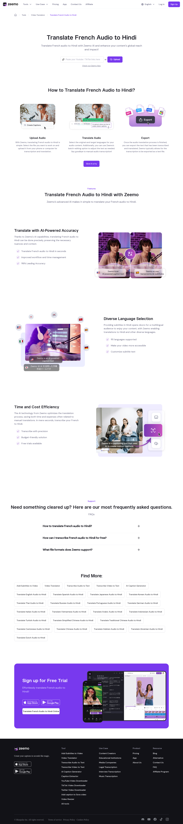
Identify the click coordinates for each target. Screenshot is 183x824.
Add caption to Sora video (73, 794)
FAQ (155, 767)
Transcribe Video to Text (72, 767)
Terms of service (55, 820)
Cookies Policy (83, 820)
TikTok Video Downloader (73, 785)
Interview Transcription (110, 771)
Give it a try (91, 163)
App (65, 4)
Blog (155, 753)
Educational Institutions (110, 758)
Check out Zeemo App (91, 66)
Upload (115, 59)
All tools (65, 803)
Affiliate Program (161, 771)
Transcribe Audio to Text (72, 762)
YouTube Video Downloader (74, 781)
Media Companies (107, 762)
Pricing (55, 4)
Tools (27, 4)
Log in (161, 4)
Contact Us (76, 4)
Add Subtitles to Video (72, 753)
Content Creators (107, 753)
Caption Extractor (69, 776)
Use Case (42, 4)
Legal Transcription (108, 767)
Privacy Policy (69, 820)
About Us (137, 762)
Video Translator (38, 15)
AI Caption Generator (71, 771)
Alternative (158, 758)
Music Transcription (108, 776)
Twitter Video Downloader (73, 790)
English (148, 4)
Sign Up (174, 4)
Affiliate (89, 4)
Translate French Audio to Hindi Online (41, 711)
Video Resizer (67, 799)
